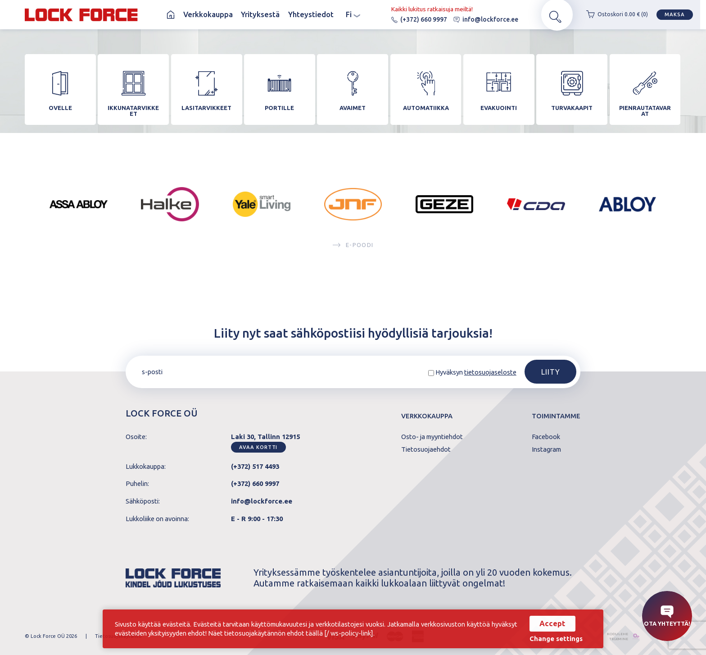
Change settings (554, 639)
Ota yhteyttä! (667, 616)
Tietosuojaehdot (426, 449)
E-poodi (352, 249)
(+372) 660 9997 (413, 19)
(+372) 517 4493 (255, 466)
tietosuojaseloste (490, 372)
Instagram (546, 449)
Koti (171, 14)
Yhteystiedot (311, 14)
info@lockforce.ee (480, 19)
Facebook (546, 437)
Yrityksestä (260, 14)
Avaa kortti (258, 447)
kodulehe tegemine (613, 636)
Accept (551, 623)
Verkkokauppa (208, 14)
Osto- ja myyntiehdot (432, 437)
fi (353, 14)
